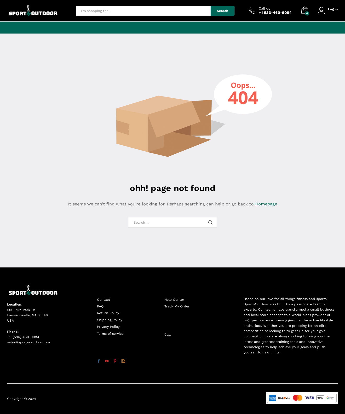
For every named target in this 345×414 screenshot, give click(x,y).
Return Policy (108, 313)
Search (222, 11)
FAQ (100, 306)
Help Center (174, 299)
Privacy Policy (108, 327)
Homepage (266, 203)
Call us (264, 8)
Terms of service (110, 333)
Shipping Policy (109, 320)
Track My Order (177, 306)
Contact (103, 299)
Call (167, 334)
